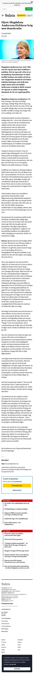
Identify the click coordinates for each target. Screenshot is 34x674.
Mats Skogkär (4, 612)
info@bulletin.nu (11, 592)
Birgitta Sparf (4, 631)
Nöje (19, 650)
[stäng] (32, 2)
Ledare (3, 650)
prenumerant (18, 481)
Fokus (19, 645)
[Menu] (2, 15)
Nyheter (3, 640)
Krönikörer (20, 640)
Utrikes (3, 645)
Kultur (19, 647)
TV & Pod (3, 642)
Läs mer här (12, 664)
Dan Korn (3, 615)
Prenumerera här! (7, 604)
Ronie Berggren (4, 628)
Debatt (3, 652)
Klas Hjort (4, 36)
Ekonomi (3, 647)
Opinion (20, 642)
